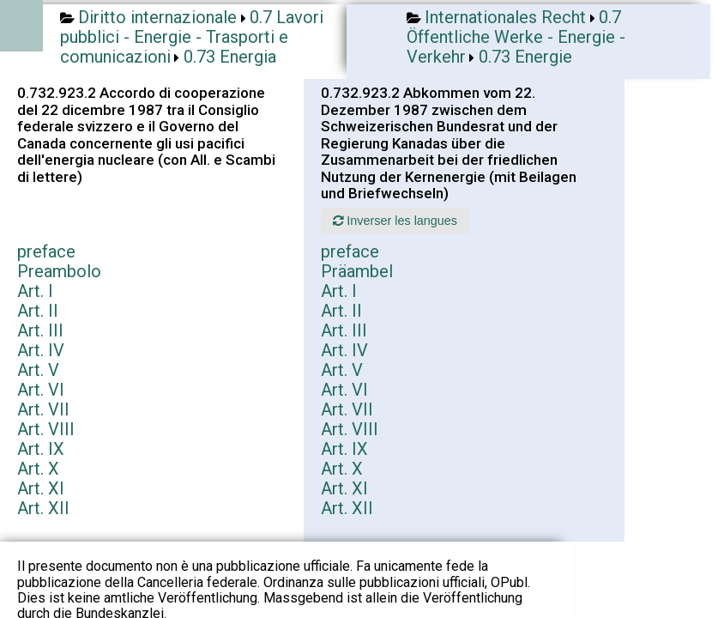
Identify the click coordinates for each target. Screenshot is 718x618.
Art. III (40, 330)
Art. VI (40, 389)
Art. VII (43, 409)
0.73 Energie (525, 56)
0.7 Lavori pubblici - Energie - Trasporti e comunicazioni (191, 37)
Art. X (38, 468)
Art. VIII (46, 429)
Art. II (37, 310)
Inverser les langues (395, 220)
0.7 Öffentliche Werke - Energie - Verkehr (516, 37)
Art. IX (40, 449)
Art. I (35, 291)
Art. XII (43, 508)
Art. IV (40, 350)
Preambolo (59, 271)
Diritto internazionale (157, 17)
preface (46, 251)
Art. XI (40, 488)
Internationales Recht (505, 17)
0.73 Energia (230, 56)
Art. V (38, 370)
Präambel (357, 271)
